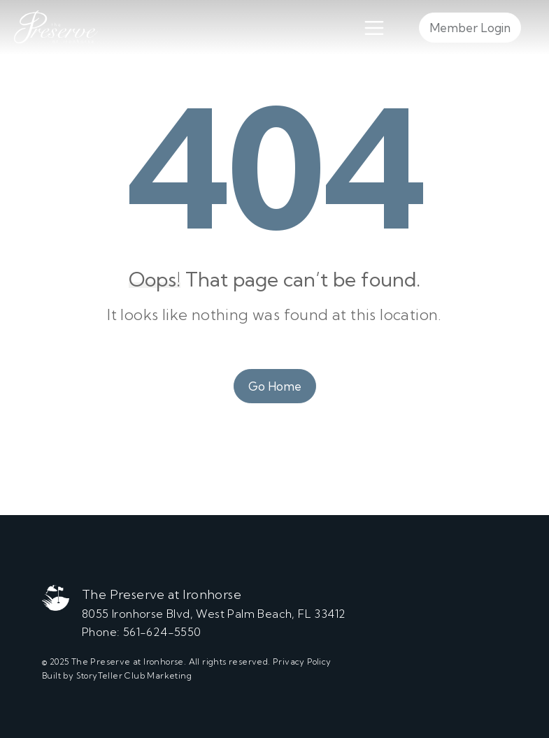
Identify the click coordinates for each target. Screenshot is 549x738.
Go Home (274, 386)
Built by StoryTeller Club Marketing (117, 675)
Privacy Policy (302, 661)
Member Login (470, 27)
